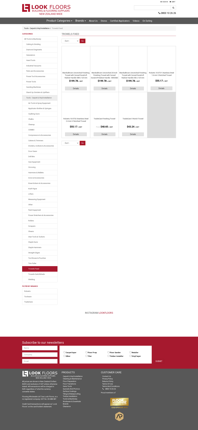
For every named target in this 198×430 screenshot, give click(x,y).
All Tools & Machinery (32, 39)
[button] (164, 2)
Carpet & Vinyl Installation (73, 376)
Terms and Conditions (111, 386)
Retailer (135, 353)
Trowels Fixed (33, 269)
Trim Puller (32, 263)
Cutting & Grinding (33, 44)
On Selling (147, 21)
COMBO (31, 130)
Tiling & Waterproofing (71, 394)
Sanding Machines (33, 87)
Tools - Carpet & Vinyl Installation (37, 28)
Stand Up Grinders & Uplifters (37, 92)
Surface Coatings (69, 391)
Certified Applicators (120, 21)
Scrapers (31, 226)
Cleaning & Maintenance (72, 379)
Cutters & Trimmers (35, 141)
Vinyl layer (136, 356)
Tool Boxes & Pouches (37, 258)
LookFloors (106, 312)
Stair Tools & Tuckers (36, 237)
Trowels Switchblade (36, 274)
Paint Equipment (34, 210)
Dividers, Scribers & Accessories (41, 146)
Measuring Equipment (36, 199)
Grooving (31, 167)
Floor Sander (115, 353)
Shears (31, 231)
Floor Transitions (69, 384)
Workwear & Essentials (72, 401)
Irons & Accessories (36, 178)
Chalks (31, 119)
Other (30, 205)
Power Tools (31, 82)
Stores (104, 21)
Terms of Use (107, 384)
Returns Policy (107, 381)
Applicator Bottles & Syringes (39, 108)
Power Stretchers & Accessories (40, 215)
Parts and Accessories (35, 71)
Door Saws (32, 151)
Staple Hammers (34, 247)
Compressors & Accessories (39, 135)
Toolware (27, 297)
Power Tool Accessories (35, 76)
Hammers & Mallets (36, 173)
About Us (93, 21)
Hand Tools (30, 60)
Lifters (30, 194)
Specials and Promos (71, 389)
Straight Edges (34, 253)
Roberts (27, 291)
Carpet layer (71, 353)
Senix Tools (67, 386)
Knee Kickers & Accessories (39, 183)
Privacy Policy (107, 379)
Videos (136, 21)
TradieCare (28, 302)
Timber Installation (70, 396)
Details (76, 88)
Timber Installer (116, 356)
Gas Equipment (34, 162)
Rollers (31, 221)
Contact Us (106, 376)
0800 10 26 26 (167, 13)
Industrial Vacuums (33, 66)
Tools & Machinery (70, 399)
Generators (30, 55)
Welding (31, 279)
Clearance (67, 406)
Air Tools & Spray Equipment (39, 103)
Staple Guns (33, 242)
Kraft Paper (32, 189)
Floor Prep (92, 353)
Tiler (90, 356)
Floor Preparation (69, 381)
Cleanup (31, 124)
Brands (80, 20)
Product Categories (59, 20)
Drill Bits (31, 156)
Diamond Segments (34, 50)
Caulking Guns (34, 114)
